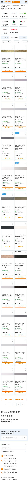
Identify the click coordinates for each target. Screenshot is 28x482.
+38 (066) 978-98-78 (10, 466)
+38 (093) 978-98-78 (10, 461)
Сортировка (5, 37)
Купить (7, 70)
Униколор (16, 42)
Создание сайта (6, 479)
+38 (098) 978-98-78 (10, 463)
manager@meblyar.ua (10, 469)
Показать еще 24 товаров (14, 399)
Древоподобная (7, 42)
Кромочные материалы (13, 5)
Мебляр (3, 5)
